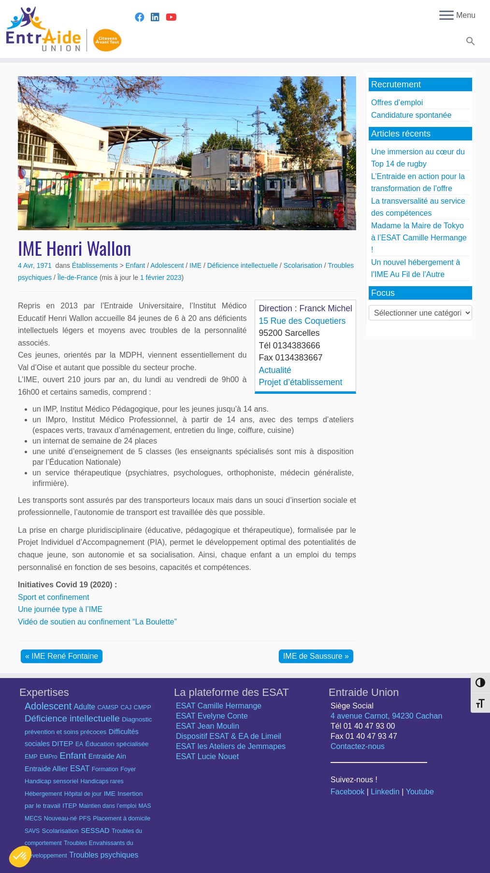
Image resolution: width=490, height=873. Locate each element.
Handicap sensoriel (51, 781)
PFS (85, 818)
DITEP (62, 743)
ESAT (79, 768)
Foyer (128, 769)
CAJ (125, 707)
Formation (105, 769)
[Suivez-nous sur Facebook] (143, 17)
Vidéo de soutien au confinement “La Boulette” (97, 622)
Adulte (84, 707)
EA (79, 744)
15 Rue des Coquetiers (302, 321)
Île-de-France (79, 277)
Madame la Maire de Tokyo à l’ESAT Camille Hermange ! (419, 238)
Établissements (96, 265)
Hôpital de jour (82, 793)
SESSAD (95, 830)
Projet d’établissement (300, 382)
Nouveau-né (60, 818)
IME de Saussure (314, 656)
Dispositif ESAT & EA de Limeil (228, 736)
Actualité (275, 370)
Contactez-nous (358, 746)
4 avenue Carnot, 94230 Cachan (386, 716)
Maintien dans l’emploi (107, 806)
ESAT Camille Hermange (218, 706)
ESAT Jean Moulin (207, 726)
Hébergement (43, 793)
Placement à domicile (121, 818)
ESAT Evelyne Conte (212, 716)
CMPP (142, 707)
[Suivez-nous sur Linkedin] (158, 17)
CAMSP (107, 707)
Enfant (136, 265)
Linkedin (385, 792)
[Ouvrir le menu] (446, 16)
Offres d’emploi (397, 102)
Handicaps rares (101, 781)
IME (196, 265)
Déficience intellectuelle (243, 265)
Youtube (420, 792)
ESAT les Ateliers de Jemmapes (231, 746)
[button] (469, 43)
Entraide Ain (107, 756)
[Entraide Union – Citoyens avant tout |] (57, 29)
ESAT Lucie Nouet (207, 756)
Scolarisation (304, 265)
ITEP (69, 805)
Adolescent (168, 265)
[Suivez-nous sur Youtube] (174, 17)
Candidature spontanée (411, 115)
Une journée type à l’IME (60, 609)
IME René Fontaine (64, 656)
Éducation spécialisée (116, 744)
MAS (145, 806)
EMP (31, 756)
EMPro (49, 756)
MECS (33, 818)
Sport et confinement (53, 597)
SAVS (32, 831)
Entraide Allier (46, 769)
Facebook (347, 792)
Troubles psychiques (103, 855)
